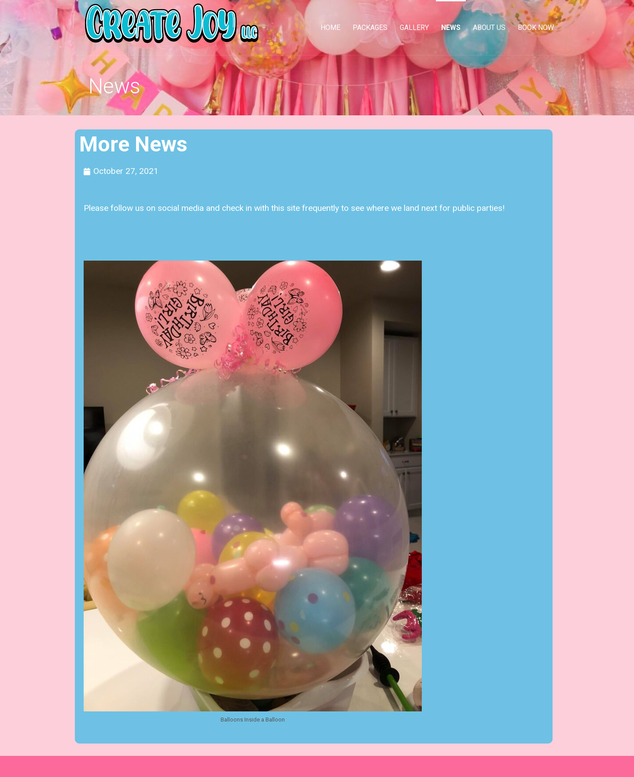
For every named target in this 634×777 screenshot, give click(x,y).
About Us (489, 27)
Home (330, 27)
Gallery (414, 27)
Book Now (536, 27)
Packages (370, 27)
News (451, 27)
